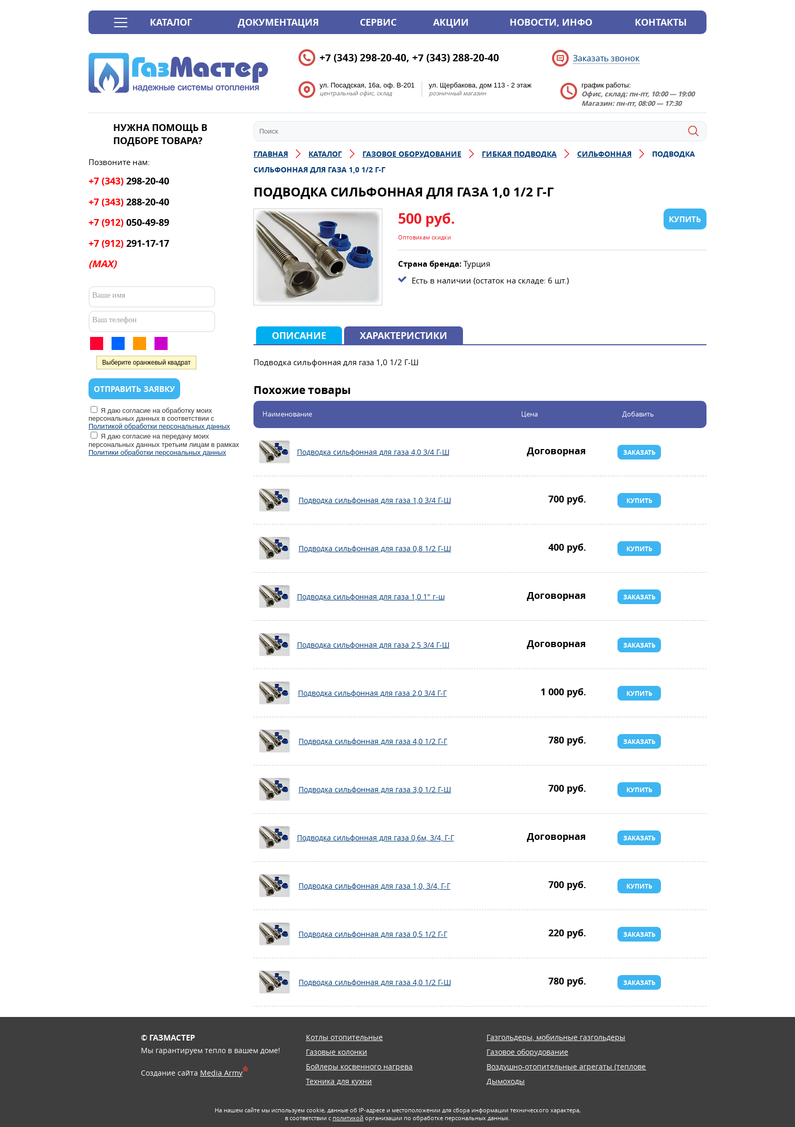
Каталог (171, 22)
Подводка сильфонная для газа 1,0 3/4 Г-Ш (274, 500)
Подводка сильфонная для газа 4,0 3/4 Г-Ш (274, 452)
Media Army (221, 1073)
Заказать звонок (606, 58)
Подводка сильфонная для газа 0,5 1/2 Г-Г (274, 934)
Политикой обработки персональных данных (159, 426)
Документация (278, 22)
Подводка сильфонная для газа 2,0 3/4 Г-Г (274, 693)
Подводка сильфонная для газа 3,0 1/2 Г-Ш (274, 789)
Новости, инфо (551, 22)
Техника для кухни (339, 1081)
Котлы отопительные (344, 1037)
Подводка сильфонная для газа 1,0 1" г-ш (274, 596)
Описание (299, 335)
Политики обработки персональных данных (157, 452)
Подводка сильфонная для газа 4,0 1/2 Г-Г (274, 741)
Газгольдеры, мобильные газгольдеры (556, 1037)
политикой (348, 1118)
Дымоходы (506, 1081)
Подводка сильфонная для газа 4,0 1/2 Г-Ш (274, 982)
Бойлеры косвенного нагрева (359, 1066)
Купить (639, 500)
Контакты (661, 22)
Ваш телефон (114, 319)
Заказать (639, 452)
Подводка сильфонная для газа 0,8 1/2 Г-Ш (274, 548)
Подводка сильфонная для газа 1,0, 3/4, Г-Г (274, 886)
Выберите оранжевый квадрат (146, 362)
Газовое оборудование (527, 1052)
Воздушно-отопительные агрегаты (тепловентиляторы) (587, 1066)
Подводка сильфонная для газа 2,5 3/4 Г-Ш (274, 645)
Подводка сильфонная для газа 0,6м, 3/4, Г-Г (274, 838)
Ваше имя (108, 295)
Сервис (378, 22)
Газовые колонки (336, 1052)
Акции (451, 22)
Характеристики (403, 335)
